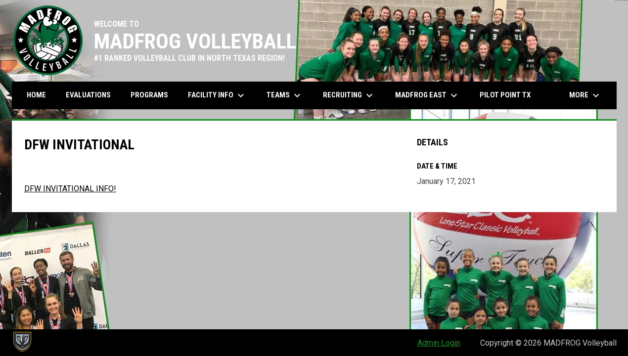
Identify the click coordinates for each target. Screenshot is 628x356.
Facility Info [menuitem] (217, 95)
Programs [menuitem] (149, 94)
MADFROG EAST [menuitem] (427, 95)
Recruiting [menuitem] (349, 95)
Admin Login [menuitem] (438, 343)
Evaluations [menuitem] (88, 94)
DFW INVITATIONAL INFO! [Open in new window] (70, 188)
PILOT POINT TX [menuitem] (505, 94)
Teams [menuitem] (285, 95)
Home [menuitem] (36, 94)
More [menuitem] (585, 95)
